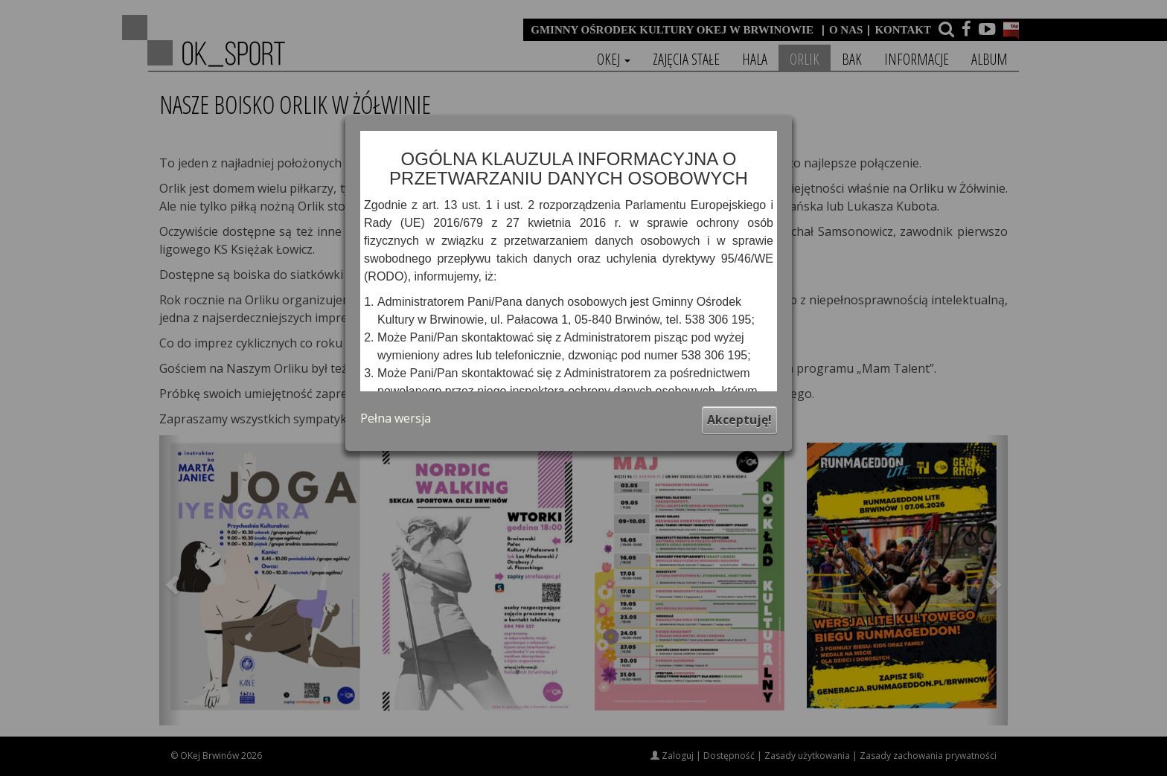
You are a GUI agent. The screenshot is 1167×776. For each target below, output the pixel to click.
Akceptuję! (739, 419)
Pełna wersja (395, 418)
